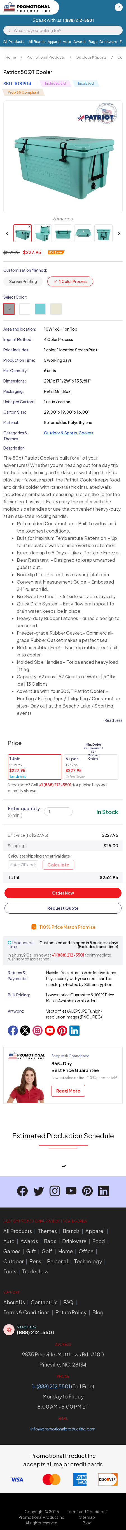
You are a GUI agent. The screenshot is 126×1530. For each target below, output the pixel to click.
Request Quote (63, 908)
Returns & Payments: (18, 975)
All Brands (37, 42)
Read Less (113, 720)
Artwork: (16, 1010)
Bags (92, 42)
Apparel (54, 42)
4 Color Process (70, 281)
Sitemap (87, 1517)
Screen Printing (23, 281)
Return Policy (71, 1312)
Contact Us (44, 1302)
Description (14, 447)
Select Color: (15, 296)
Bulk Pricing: (19, 994)
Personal (57, 1261)
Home (11, 57)
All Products (13, 42)
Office (86, 1251)
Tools (9, 1271)
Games (11, 1251)
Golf (47, 1251)
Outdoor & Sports (91, 57)
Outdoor (13, 1261)
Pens (35, 1261)
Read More (68, 1091)
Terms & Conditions (26, 1312)
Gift (31, 1251)
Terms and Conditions (87, 1511)
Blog (98, 1312)
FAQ (68, 1302)
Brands (71, 1231)
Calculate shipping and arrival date (39, 855)
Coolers (86, 432)
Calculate (58, 865)
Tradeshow (35, 1271)
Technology (88, 1261)
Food (98, 1241)
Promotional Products (46, 57)
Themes (47, 1231)
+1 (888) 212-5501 (55, 784)
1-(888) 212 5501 (51, 1386)
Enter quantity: (25, 811)
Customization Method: (25, 270)
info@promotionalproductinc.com (63, 1428)
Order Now (63, 892)
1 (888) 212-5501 (78, 20)
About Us (14, 1302)
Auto (67, 42)
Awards (79, 42)
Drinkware (108, 42)
